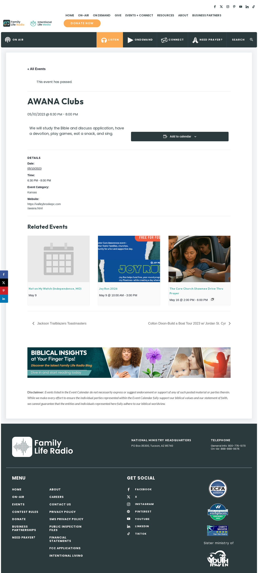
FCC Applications (65, 548)
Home (70, 15)
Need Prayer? (23, 537)
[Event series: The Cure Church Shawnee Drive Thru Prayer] (212, 299)
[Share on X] (4, 283)
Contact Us (60, 504)
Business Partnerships (24, 528)
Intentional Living (66, 556)
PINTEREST (143, 511)
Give (118, 15)
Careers (56, 497)
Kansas (32, 192)
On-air (18, 497)
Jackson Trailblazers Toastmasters (61, 323)
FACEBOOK (143, 489)
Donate (19, 519)
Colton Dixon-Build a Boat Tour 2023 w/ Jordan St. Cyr (187, 323)
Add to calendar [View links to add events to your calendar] (180, 136)
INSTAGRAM (144, 504)
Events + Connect (139, 15)
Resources (165, 15)
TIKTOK (141, 533)
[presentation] (58, 259)
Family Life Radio (57, 24)
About (183, 15)
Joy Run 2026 (108, 288)
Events (18, 504)
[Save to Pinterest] (4, 291)
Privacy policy (62, 512)
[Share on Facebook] (4, 274)
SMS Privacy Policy (66, 519)
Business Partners (206, 15)
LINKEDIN (142, 526)
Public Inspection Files (65, 528)
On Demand (102, 15)
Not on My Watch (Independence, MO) (55, 288)
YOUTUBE (142, 519)
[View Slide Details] (129, 362)
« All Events (36, 69)
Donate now (82, 23)
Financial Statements (60, 539)
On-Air (83, 15)
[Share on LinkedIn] (4, 299)
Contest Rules (25, 512)
